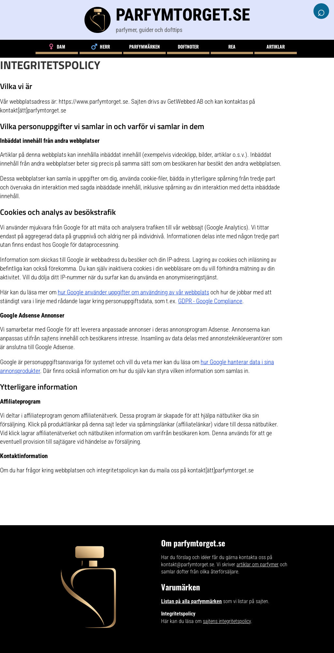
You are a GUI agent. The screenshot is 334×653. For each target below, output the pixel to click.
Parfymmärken (144, 46)
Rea (231, 46)
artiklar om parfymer (257, 564)
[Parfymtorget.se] (167, 20)
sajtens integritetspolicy (227, 621)
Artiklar (275, 46)
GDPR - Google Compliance (210, 301)
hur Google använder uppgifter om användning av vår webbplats (133, 292)
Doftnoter (188, 46)
